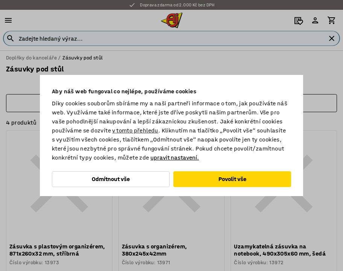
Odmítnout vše (111, 179)
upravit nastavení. (174, 157)
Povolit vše (232, 179)
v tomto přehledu (135, 130)
